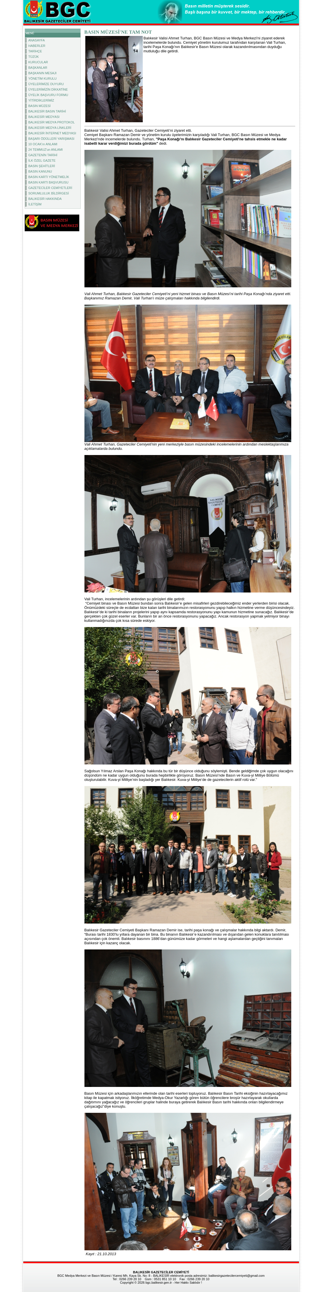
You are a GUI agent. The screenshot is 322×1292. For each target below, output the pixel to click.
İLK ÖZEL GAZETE (42, 160)
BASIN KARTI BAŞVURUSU (48, 182)
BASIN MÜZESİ (39, 106)
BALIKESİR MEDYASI (44, 117)
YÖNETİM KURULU (42, 78)
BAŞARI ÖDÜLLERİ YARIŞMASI (51, 138)
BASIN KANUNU (40, 171)
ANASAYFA (36, 40)
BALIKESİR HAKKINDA (45, 198)
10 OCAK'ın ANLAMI (42, 144)
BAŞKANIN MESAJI (42, 73)
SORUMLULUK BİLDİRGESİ (48, 193)
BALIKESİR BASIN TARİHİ (47, 111)
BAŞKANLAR (37, 67)
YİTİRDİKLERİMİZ (41, 100)
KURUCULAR (38, 62)
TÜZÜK (33, 56)
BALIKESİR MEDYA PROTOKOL (51, 122)
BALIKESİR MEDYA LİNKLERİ (50, 127)
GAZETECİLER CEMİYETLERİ (50, 188)
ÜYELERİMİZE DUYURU (46, 84)
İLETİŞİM (35, 204)
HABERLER (36, 45)
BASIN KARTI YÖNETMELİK (48, 177)
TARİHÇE (35, 51)
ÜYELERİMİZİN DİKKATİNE (48, 89)
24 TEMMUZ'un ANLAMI (45, 149)
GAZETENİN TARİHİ (42, 155)
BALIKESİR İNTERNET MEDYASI (52, 133)
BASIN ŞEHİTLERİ (41, 166)
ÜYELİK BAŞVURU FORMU (48, 95)
